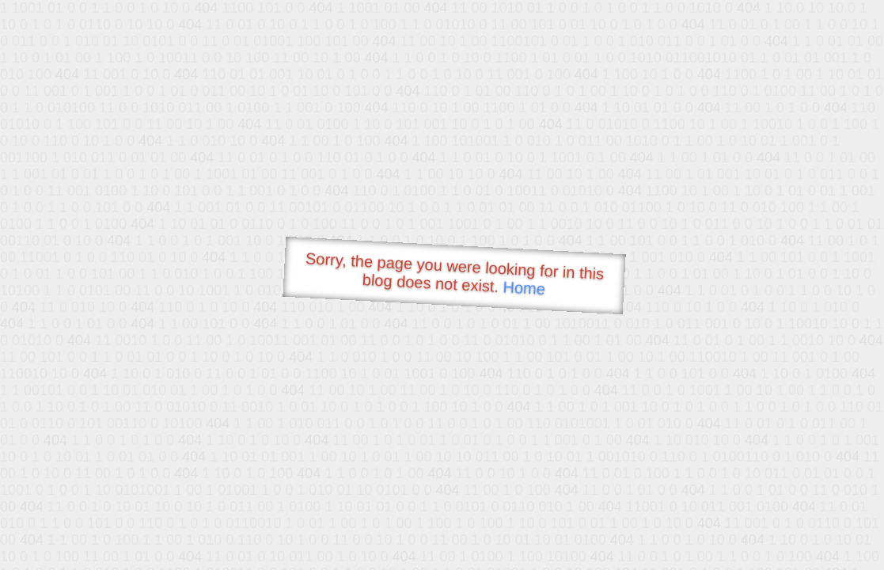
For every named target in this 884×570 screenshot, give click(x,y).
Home (524, 288)
